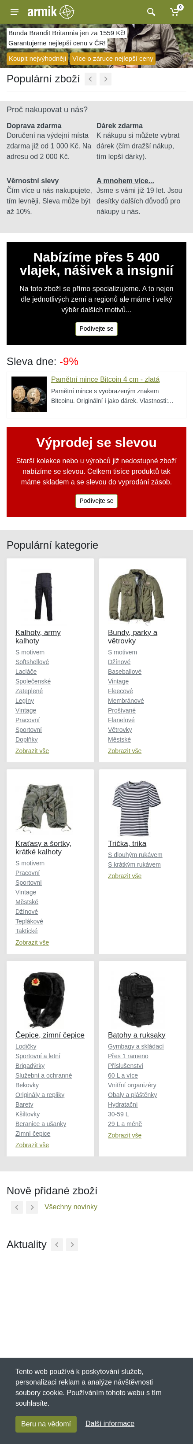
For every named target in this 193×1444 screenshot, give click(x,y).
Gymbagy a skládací (136, 1046)
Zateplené (29, 690)
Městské (119, 739)
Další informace (109, 1423)
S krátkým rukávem (134, 864)
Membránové (126, 700)
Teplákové (29, 921)
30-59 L (118, 1114)
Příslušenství (125, 1065)
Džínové (119, 661)
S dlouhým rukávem (135, 854)
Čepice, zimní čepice (50, 1035)
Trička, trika (127, 843)
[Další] (105, 79)
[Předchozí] (90, 79)
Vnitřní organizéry (132, 1085)
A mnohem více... (125, 181)
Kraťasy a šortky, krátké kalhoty (43, 847)
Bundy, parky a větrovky (132, 636)
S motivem (30, 652)
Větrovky (120, 729)
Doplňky (26, 739)
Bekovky (27, 1085)
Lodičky (25, 1046)
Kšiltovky (27, 1114)
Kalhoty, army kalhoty (38, 636)
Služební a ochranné (43, 1075)
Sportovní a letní (37, 1056)
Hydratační (123, 1104)
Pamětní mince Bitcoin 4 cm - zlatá (105, 379)
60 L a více (123, 1075)
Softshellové (32, 661)
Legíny (24, 700)
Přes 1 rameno (128, 1056)
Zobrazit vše (32, 750)
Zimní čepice (32, 1133)
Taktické (26, 930)
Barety (24, 1104)
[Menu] (14, 12)
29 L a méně (125, 1123)
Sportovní (28, 729)
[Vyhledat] (150, 12)
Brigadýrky (30, 1065)
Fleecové (120, 690)
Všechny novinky (71, 1207)
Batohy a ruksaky (136, 1035)
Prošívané (122, 710)
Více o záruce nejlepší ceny (112, 58)
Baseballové (124, 671)
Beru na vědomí (46, 1424)
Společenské (33, 681)
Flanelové (121, 720)
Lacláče (26, 671)
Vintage (25, 710)
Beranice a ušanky (40, 1123)
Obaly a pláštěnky (132, 1094)
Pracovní (27, 720)
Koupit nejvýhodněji (37, 58)
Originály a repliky (39, 1094)
